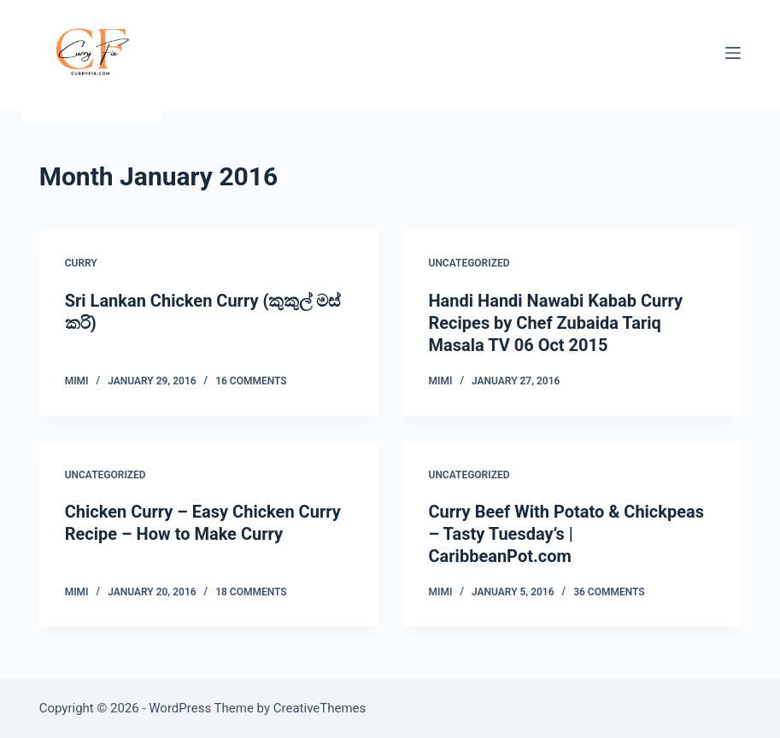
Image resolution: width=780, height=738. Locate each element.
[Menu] (733, 53)
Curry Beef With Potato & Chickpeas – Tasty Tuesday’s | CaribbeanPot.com (567, 533)
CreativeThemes (320, 708)
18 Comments (251, 592)
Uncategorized (469, 263)
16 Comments (251, 381)
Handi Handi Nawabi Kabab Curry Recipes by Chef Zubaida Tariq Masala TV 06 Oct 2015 (556, 322)
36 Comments (609, 592)
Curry (81, 263)
